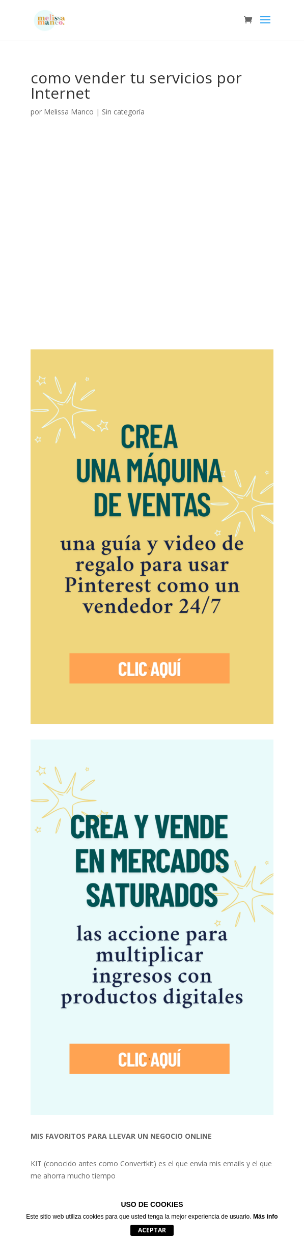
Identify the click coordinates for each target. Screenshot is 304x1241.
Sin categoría (123, 111)
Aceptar (152, 1230)
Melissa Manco (69, 111)
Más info (265, 1216)
